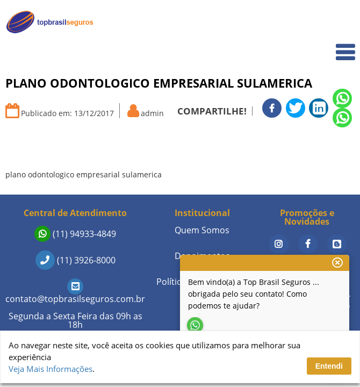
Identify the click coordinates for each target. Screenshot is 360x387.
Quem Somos (323, 46)
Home (337, 22)
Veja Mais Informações (50, 368)
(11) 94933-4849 (75, 234)
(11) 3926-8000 (75, 260)
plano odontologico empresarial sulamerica (83, 174)
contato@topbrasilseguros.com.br (75, 293)
